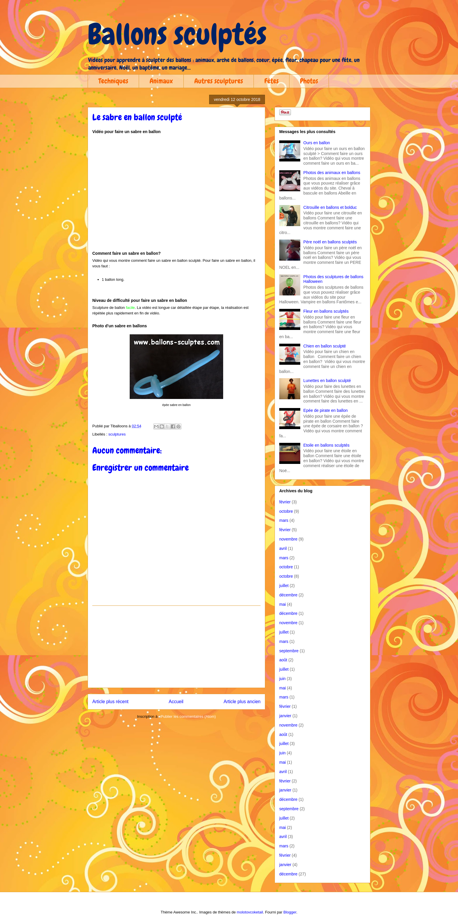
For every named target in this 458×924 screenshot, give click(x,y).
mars (283, 520)
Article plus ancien (242, 701)
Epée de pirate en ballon (325, 410)
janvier (285, 715)
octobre (286, 511)
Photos (309, 80)
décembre (288, 595)
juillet (284, 585)
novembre (288, 539)
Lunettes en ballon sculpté (327, 380)
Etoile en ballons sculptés (326, 445)
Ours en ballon (316, 142)
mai (282, 604)
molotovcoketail (250, 912)
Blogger (289, 912)
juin (282, 678)
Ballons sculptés (177, 34)
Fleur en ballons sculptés (326, 311)
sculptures (117, 434)
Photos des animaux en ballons (331, 172)
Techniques (113, 80)
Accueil (176, 701)
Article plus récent (110, 701)
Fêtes (271, 80)
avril (283, 548)
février (285, 502)
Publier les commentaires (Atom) (188, 716)
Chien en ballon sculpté (324, 346)
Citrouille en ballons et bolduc (330, 207)
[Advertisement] (176, 646)
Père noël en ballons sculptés (330, 242)
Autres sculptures (218, 80)
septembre (289, 650)
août (283, 660)
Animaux (161, 80)
